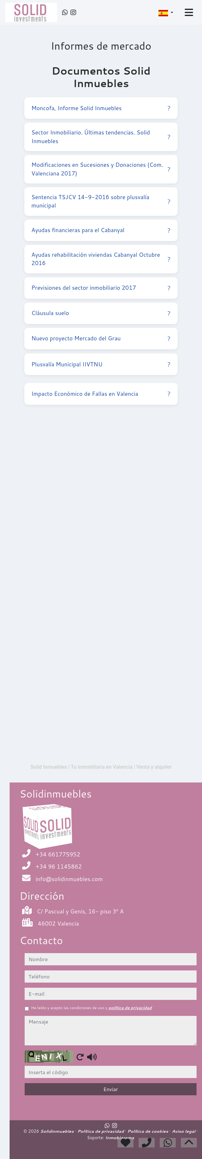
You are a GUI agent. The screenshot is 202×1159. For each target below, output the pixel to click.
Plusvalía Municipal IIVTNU (101, 368)
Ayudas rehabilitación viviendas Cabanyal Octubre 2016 (101, 259)
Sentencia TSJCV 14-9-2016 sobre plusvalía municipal (101, 201)
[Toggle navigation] (189, 12)
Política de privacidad (101, 1131)
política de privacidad (130, 1007)
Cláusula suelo (101, 313)
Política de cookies (148, 1131)
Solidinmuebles (57, 1131)
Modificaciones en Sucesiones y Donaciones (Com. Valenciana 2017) (101, 169)
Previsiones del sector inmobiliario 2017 (101, 288)
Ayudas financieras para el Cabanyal (101, 230)
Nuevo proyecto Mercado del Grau (101, 339)
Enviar (110, 1089)
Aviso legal (184, 1131)
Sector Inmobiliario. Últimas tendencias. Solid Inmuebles (101, 136)
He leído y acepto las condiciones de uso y (91, 1007)
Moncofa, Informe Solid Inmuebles (101, 108)
